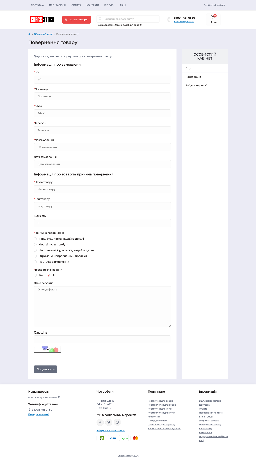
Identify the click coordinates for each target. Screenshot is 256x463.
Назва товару (43, 182)
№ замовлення (44, 140)
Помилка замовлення (53, 261)
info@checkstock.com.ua (111, 430)
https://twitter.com (108, 422)
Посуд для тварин (158, 420)
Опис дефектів (43, 283)
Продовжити (45, 369)
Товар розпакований (48, 269)
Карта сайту (205, 428)
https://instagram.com (117, 422)
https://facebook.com (100, 422)
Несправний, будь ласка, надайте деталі (66, 250)
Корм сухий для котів (160, 408)
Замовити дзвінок (184, 21)
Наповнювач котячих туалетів (164, 428)
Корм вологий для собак (162, 404)
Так (40, 275)
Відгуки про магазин (210, 400)
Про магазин (57, 5)
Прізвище (41, 89)
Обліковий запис (43, 34)
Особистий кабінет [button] (214, 5)
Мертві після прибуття (53, 244)
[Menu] (76, 20)
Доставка (37, 5)
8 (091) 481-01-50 (184, 17)
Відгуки (109, 5)
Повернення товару (210, 424)
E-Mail (38, 106)
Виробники (205, 432)
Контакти (92, 5)
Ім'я (36, 72)
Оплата (76, 5)
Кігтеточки (154, 416)
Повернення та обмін (211, 412)
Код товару (42, 199)
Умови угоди (206, 416)
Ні (53, 275)
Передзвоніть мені (38, 414)
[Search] (100, 18)
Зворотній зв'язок (209, 420)
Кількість (40, 216)
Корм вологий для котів (161, 412)
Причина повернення (49, 232)
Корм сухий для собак (160, 400)
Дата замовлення (45, 157)
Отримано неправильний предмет (62, 256)
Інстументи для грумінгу (161, 424)
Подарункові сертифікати (213, 436)
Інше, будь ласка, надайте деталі (61, 238)
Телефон (40, 123)
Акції (123, 5)
